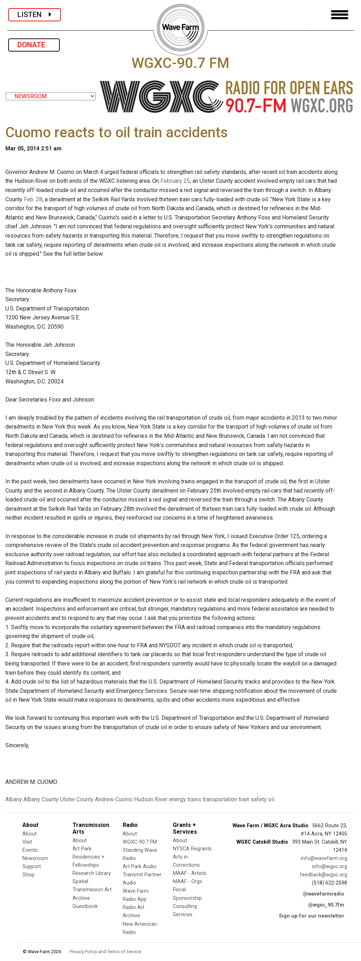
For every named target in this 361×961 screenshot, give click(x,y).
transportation (220, 799)
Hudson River (151, 799)
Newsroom (35, 858)
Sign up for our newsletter (311, 916)
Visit (27, 842)
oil (271, 799)
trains (194, 799)
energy (177, 799)
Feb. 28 (33, 199)
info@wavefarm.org (324, 858)
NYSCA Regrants (192, 849)
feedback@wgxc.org (323, 875)
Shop (28, 875)
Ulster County (77, 799)
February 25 (175, 180)
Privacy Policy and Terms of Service (105, 951)
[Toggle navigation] (340, 15)
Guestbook (85, 906)
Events (30, 850)
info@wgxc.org (329, 867)
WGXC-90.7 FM (140, 842)
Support (31, 867)
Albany (13, 799)
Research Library (92, 873)
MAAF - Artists (189, 873)
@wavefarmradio (323, 894)
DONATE (34, 45)
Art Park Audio (139, 867)
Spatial (80, 881)
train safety (253, 799)
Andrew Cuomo (114, 799)
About (29, 834)
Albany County (41, 799)
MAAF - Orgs (187, 881)
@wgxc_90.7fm (326, 905)
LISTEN (34, 14)
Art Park (82, 849)
